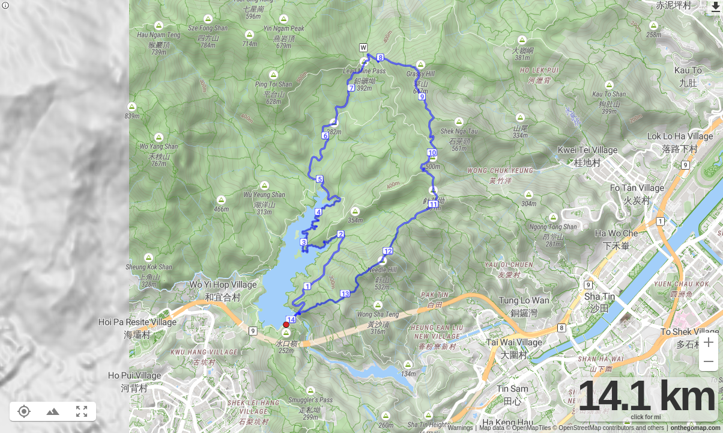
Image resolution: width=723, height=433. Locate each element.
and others (650, 428)
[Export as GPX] (715, 8)
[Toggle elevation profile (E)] (52, 411)
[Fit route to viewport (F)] (81, 411)
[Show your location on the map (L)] (24, 411)
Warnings (460, 428)
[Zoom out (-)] (708, 361)
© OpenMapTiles (528, 428)
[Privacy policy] (5, 6)
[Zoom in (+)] (708, 342)
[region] (361, 216)
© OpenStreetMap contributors (593, 428)
